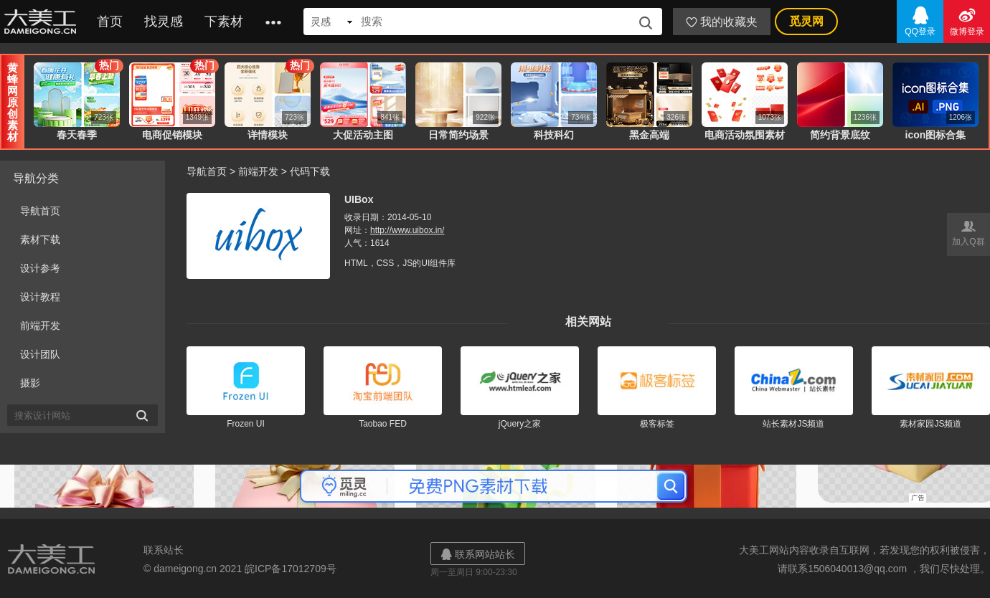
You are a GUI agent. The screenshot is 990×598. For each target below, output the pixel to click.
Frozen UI (246, 424)
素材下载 (40, 239)
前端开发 (40, 325)
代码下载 (310, 171)
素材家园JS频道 (930, 424)
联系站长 (163, 550)
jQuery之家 (520, 424)
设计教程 (40, 297)
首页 (110, 21)
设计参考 (40, 268)
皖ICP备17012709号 (290, 568)
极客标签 (657, 424)
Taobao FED (383, 424)
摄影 (30, 383)
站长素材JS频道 (793, 424)
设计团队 (40, 354)
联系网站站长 (477, 554)
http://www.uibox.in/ (407, 230)
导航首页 (40, 211)
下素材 (223, 21)
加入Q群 (968, 232)
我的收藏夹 (722, 22)
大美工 (43, 21)
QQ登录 (920, 20)
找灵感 (163, 21)
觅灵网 (806, 21)
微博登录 (966, 20)
